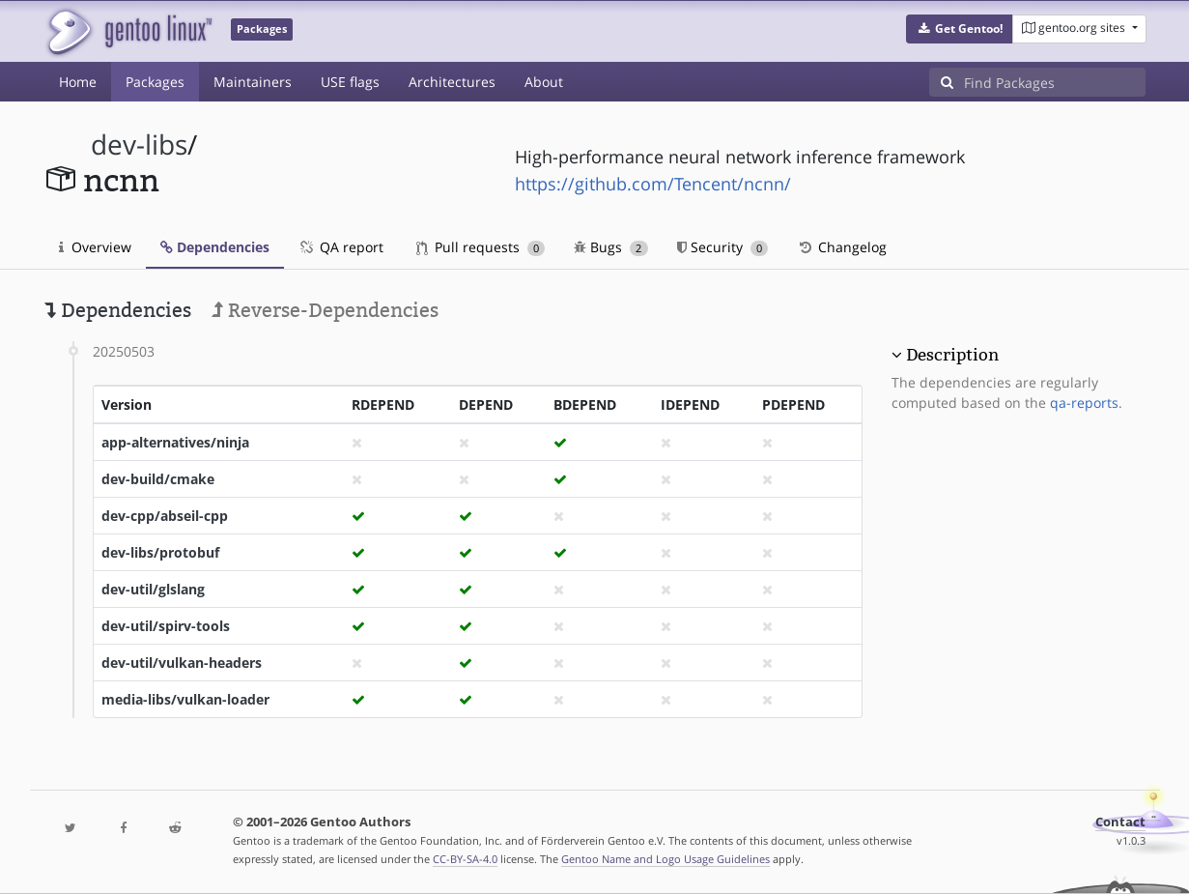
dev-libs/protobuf (160, 552)
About (543, 81)
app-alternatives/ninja (175, 442)
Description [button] (952, 354)
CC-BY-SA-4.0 (465, 858)
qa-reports (1084, 402)
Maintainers (252, 81)
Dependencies (214, 247)
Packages (155, 81)
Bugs (611, 247)
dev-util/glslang (153, 589)
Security (723, 247)
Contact (1120, 822)
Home (78, 81)
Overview (95, 247)
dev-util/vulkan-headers (181, 662)
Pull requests (481, 247)
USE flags (350, 81)
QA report (340, 247)
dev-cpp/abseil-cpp (164, 515)
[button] (959, 28)
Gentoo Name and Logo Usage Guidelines (665, 858)
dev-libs (139, 144)
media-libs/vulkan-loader (185, 699)
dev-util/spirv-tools (165, 626)
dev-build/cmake (157, 479)
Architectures (452, 81)
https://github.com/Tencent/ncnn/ (653, 183)
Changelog (842, 247)
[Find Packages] (1055, 82)
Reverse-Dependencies (325, 310)
